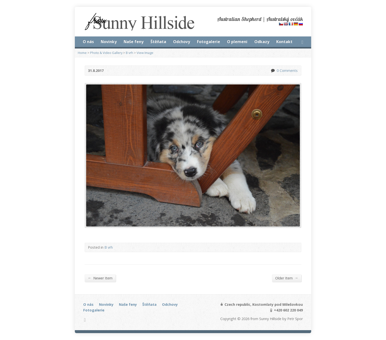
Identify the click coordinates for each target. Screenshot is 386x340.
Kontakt (284, 41)
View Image (145, 52)
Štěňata (158, 41)
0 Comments (272, 70)
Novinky (109, 41)
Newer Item (100, 277)
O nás (88, 41)
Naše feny (134, 41)
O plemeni (237, 41)
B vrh (129, 52)
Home (82, 52)
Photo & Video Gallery (106, 52)
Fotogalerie (208, 41)
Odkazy (261, 41)
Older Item (286, 277)
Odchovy (181, 41)
